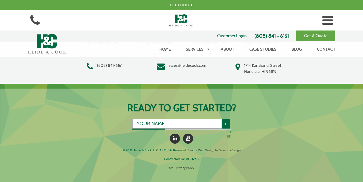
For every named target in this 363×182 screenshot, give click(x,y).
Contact (326, 49)
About (227, 49)
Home (165, 49)
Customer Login (232, 35)
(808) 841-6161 (110, 65)
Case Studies (262, 49)
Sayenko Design (230, 150)
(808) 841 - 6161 (271, 36)
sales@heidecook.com (187, 65)
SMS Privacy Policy (181, 168)
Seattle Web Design (201, 150)
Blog (296, 49)
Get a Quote (181, 5)
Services (194, 49)
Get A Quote (315, 35)
